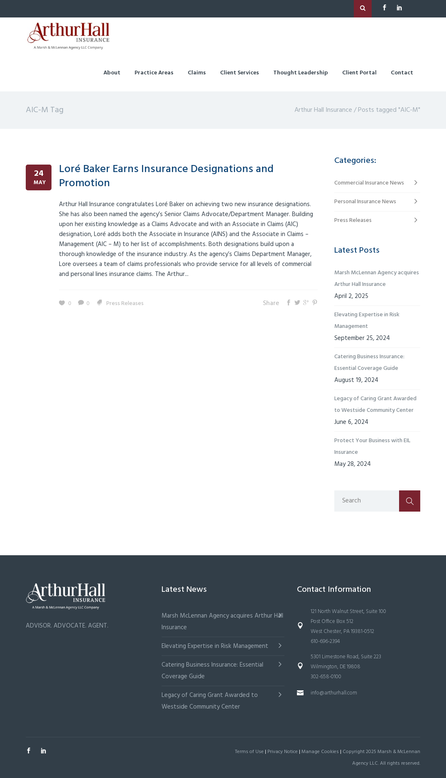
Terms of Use (249, 752)
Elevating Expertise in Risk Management (366, 320)
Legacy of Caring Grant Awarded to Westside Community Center (375, 404)
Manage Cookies (320, 752)
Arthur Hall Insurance (323, 110)
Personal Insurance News (365, 202)
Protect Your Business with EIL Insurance (372, 446)
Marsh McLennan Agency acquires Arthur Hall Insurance (376, 278)
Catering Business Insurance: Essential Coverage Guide (369, 362)
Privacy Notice (282, 752)
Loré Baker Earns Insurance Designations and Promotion (166, 176)
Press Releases (125, 303)
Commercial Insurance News (369, 183)
